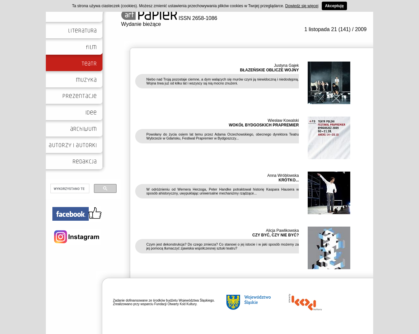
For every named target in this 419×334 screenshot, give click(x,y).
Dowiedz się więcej (301, 6)
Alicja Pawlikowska (282, 230)
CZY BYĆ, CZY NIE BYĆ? (275, 235)
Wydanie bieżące (141, 24)
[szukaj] (69, 189)
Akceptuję (334, 6)
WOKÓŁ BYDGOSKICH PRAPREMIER (264, 125)
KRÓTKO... (289, 180)
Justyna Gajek (286, 65)
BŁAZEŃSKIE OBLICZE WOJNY (269, 70)
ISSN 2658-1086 (169, 18)
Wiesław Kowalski (283, 120)
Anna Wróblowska (283, 175)
